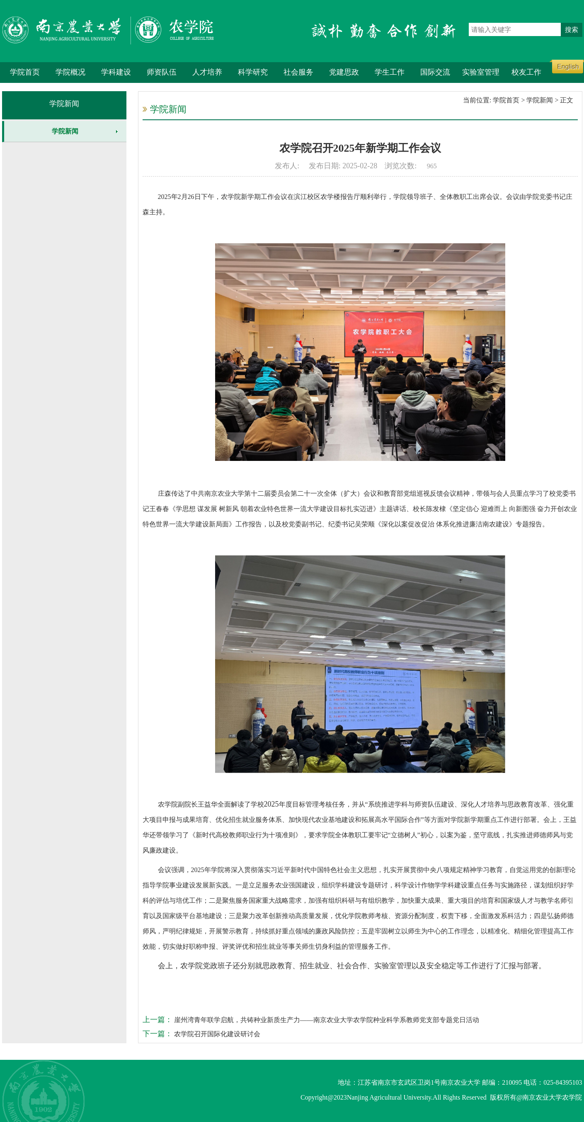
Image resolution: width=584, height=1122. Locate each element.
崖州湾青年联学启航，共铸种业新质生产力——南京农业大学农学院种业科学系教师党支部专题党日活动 (325, 1019)
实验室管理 (480, 72)
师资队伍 (162, 72)
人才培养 (207, 72)
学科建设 (116, 72)
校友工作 (526, 72)
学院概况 (70, 72)
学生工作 (390, 72)
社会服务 (298, 72)
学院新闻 (64, 103)
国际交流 (435, 72)
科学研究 (253, 72)
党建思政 (344, 72)
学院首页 (25, 72)
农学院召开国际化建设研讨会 (216, 1033)
